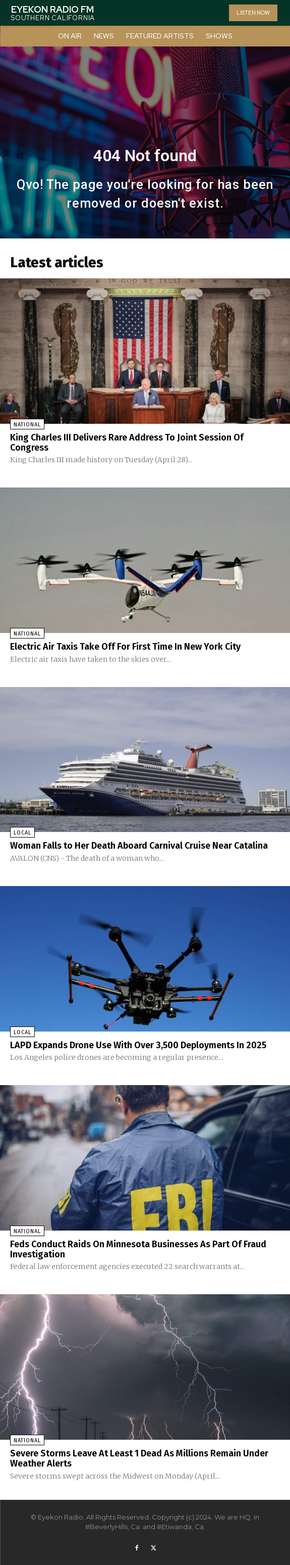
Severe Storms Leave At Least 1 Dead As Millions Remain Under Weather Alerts (139, 1458)
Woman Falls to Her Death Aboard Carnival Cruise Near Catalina (139, 845)
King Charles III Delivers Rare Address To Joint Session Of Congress (127, 442)
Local (22, 832)
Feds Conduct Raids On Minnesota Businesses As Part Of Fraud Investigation (138, 1249)
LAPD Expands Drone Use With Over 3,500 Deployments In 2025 (138, 1045)
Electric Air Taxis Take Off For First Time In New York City (125, 646)
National (27, 424)
